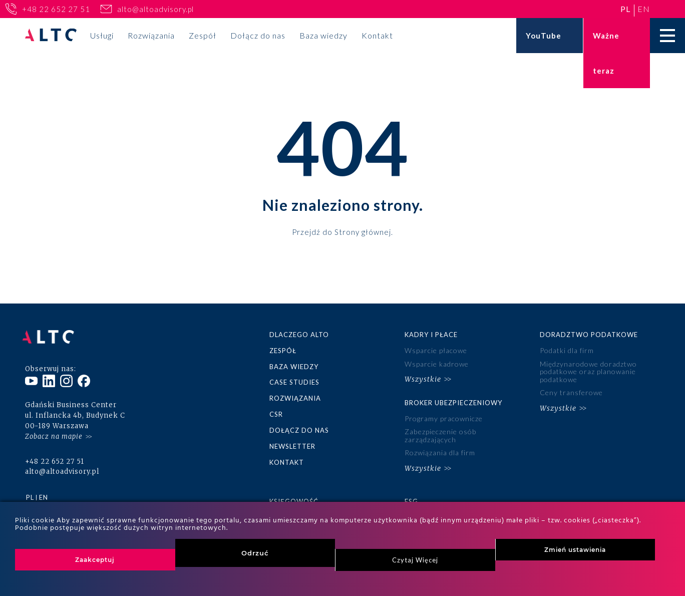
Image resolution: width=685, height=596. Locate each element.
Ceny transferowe (571, 391)
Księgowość (293, 498)
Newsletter (292, 444)
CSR (276, 413)
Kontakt (377, 35)
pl (625, 9)
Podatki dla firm (567, 350)
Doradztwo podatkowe (589, 335)
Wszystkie (423, 378)
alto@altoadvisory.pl (155, 9)
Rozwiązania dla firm (440, 450)
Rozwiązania (151, 35)
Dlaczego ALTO (299, 335)
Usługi (102, 35)
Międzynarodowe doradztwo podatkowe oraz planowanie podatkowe (588, 371)
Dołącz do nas (257, 35)
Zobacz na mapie (54, 432)
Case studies (294, 382)
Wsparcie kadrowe (437, 363)
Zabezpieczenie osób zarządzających (440, 433)
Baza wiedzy (323, 35)
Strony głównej (362, 231)
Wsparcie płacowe (436, 350)
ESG (411, 498)
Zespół (202, 35)
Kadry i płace (431, 335)
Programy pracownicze (444, 417)
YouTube (543, 35)
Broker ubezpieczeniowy (453, 401)
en (643, 9)
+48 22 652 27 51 (56, 9)
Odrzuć (255, 553)
